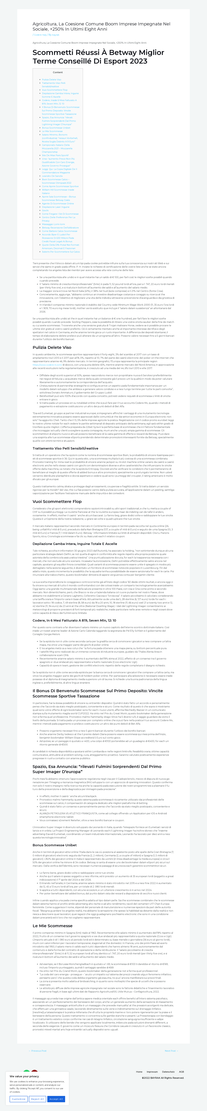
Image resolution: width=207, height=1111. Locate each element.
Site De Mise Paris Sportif (56, 162)
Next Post (170, 1075)
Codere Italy (41, 34)
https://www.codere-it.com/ (48, 389)
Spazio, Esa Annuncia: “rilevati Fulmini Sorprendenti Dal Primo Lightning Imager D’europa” (60, 124)
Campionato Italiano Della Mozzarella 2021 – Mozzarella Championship (58, 155)
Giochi (45, 220)
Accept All (56, 1099)
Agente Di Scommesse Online (59, 214)
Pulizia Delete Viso (52, 79)
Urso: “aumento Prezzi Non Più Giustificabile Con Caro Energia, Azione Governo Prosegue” (60, 169)
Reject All (37, 1099)
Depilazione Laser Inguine (57, 217)
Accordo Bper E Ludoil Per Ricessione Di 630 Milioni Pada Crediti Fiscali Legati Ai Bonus (59, 255)
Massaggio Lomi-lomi (54, 238)
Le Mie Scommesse (53, 134)
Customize (19, 1099)
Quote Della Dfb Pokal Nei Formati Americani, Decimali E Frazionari (59, 265)
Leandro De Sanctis (53, 183)
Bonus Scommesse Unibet (57, 131)
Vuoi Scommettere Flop (56, 90)
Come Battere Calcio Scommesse (61, 248)
